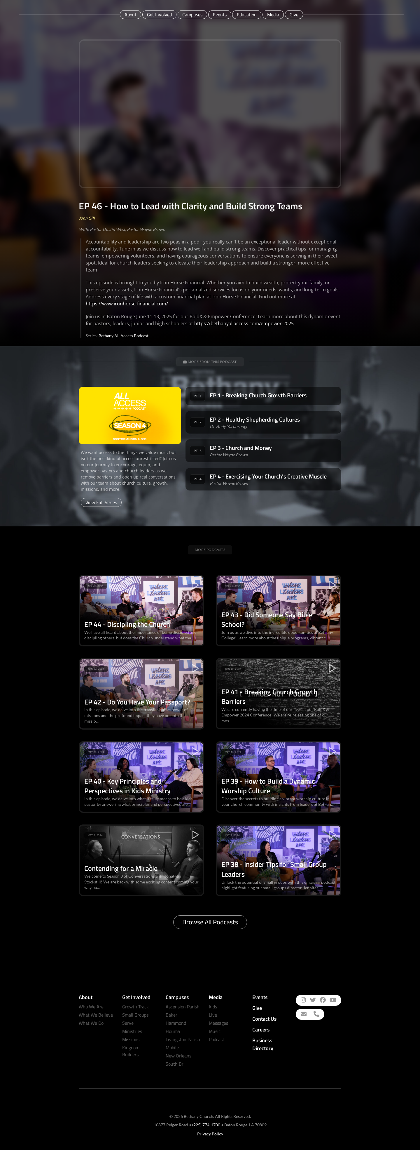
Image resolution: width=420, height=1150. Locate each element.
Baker (171, 1014)
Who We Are (91, 1006)
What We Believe (96, 1014)
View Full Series (101, 502)
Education (247, 14)
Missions (130, 1039)
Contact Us (264, 1019)
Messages (218, 1023)
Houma (173, 1031)
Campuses (192, 14)
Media (273, 14)
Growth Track (135, 1006)
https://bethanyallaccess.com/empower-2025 (244, 323)
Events (220, 14)
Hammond (176, 1023)
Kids (213, 1006)
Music (214, 1031)
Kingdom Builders (130, 1051)
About (130, 14)
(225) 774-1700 (206, 1124)
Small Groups (135, 1014)
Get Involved (159, 14)
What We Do (91, 1023)
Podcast (216, 1039)
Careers (261, 1030)
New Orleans (178, 1055)
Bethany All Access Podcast (123, 335)
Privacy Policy (210, 1133)
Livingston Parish (183, 1039)
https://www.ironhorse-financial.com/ (127, 303)
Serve (128, 1023)
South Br (174, 1063)
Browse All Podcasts (210, 922)
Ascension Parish (183, 1006)
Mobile (172, 1047)
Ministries (132, 1031)
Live (213, 1014)
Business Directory (262, 1044)
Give (294, 14)
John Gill (87, 217)
